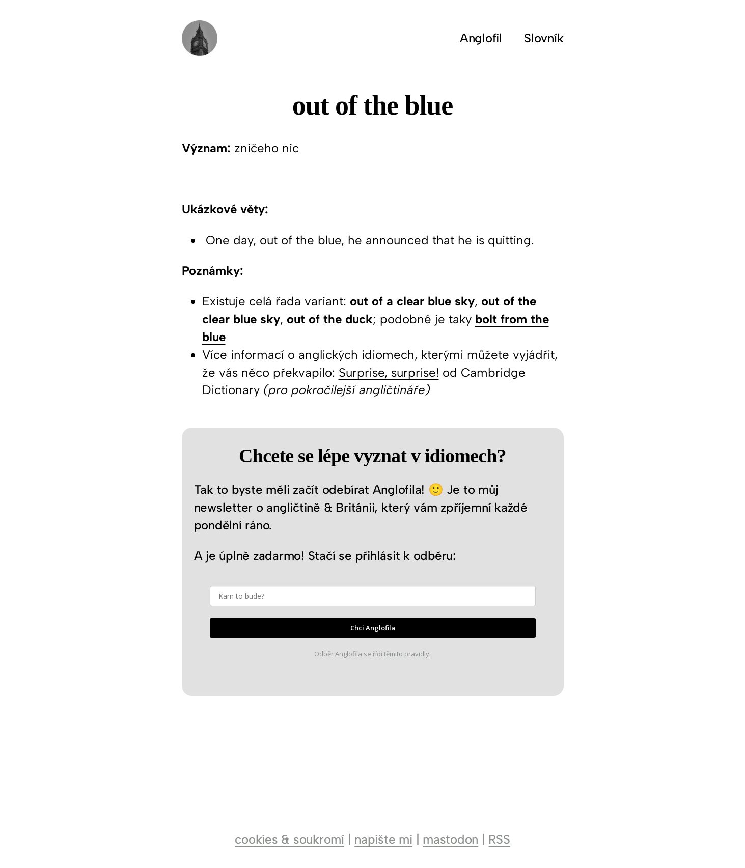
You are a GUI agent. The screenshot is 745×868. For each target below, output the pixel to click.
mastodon (450, 839)
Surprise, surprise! (389, 372)
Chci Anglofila (372, 627)
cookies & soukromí (289, 839)
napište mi (383, 839)
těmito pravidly (406, 653)
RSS (499, 839)
